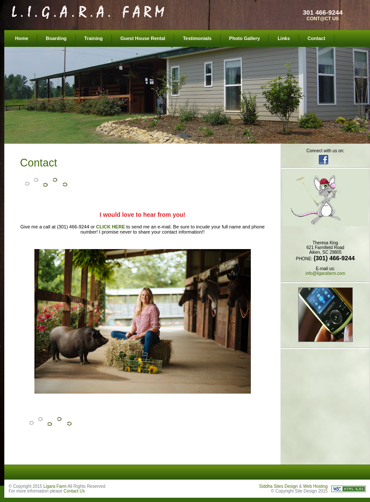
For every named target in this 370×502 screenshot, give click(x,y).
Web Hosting (315, 486)
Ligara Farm (55, 486)
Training (93, 38)
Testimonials (197, 38)
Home (21, 38)
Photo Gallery (244, 38)
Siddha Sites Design (278, 486)
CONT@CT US (323, 18)
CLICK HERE (110, 226)
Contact (316, 38)
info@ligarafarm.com (325, 273)
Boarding (56, 38)
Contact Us (74, 491)
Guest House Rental (143, 38)
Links (284, 38)
